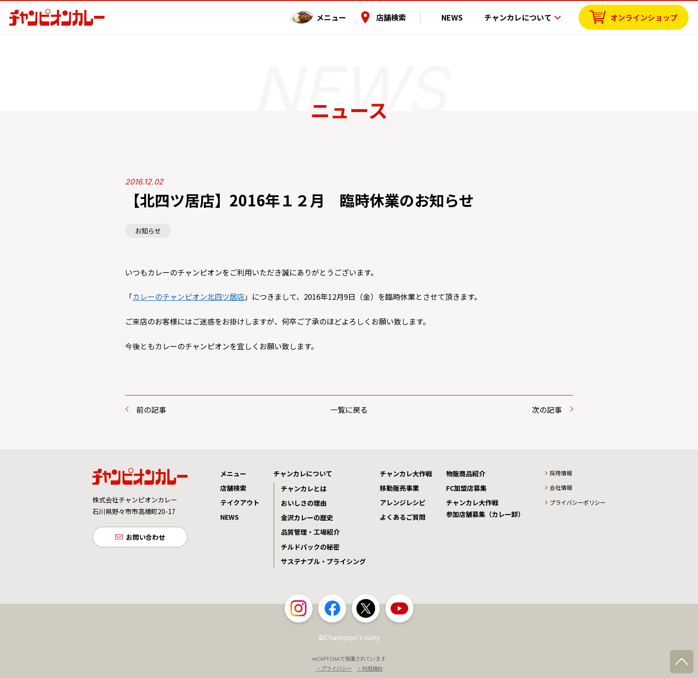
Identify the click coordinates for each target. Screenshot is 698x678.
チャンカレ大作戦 (406, 473)
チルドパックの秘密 (310, 546)
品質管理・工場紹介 (310, 532)
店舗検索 (405, 16)
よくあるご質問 (403, 517)
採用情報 (561, 473)
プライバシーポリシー (578, 502)
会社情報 (561, 487)
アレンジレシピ (403, 502)
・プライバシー (334, 668)
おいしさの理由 (304, 503)
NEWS (459, 16)
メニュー (346, 16)
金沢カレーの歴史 (307, 517)
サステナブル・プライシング (323, 561)
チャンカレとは (304, 488)
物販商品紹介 (465, 473)
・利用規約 (370, 668)
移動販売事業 (399, 488)
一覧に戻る (349, 409)
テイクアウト (239, 502)
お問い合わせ (145, 538)
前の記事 (151, 409)
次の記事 (547, 409)
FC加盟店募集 (466, 488)
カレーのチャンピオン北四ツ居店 (188, 296)
